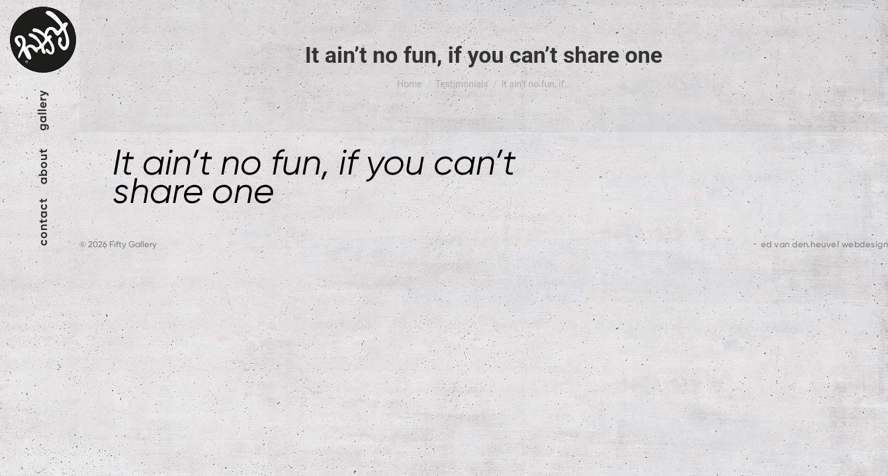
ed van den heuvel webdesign (825, 244)
